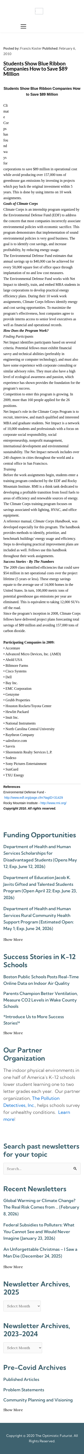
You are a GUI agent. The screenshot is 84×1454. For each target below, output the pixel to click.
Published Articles (21, 1379)
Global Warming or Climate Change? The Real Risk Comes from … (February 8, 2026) (41, 1207)
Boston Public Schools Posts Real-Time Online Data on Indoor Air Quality (41, 980)
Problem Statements (23, 1389)
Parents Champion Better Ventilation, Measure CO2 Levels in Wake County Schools (40, 1000)
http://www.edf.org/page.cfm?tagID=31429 (33, 797)
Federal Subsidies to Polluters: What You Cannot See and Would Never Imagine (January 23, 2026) (38, 1231)
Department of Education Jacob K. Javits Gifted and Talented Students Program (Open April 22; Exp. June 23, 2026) (40, 887)
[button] (23, 26)
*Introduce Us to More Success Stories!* (33, 1020)
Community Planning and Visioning (38, 1400)
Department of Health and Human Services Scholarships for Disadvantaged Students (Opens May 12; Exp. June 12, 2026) (40, 856)
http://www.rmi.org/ (54, 803)
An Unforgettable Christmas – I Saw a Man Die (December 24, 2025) (40, 1252)
